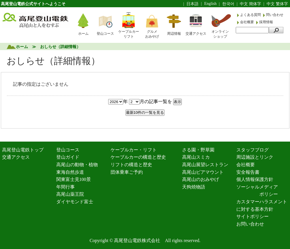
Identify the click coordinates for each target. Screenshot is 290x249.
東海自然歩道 (70, 172)
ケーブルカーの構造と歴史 (138, 157)
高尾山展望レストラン (205, 164)
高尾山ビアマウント (203, 172)
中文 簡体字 (250, 4)
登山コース (105, 34)
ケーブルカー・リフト (134, 149)
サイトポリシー (252, 216)
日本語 (192, 4)
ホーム (83, 34)
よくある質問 (251, 15)
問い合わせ (274, 15)
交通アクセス (196, 34)
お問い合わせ (250, 223)
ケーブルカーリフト (128, 34)
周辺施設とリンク (254, 157)
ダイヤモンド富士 (74, 201)
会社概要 (247, 22)
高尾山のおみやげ (200, 179)
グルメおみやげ (152, 34)
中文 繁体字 (277, 4)
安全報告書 (247, 172)
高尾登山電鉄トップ (23, 149)
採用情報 (266, 22)
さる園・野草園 (198, 149)
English (210, 3)
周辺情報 (174, 34)
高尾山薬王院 (70, 194)
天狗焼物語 (193, 186)
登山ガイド (67, 157)
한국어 (228, 4)
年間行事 (65, 186)
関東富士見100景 (73, 179)
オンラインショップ (220, 34)
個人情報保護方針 (254, 179)
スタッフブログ (252, 149)
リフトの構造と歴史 (131, 164)
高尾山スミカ (196, 157)
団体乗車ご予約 (127, 172)
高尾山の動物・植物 (77, 164)
